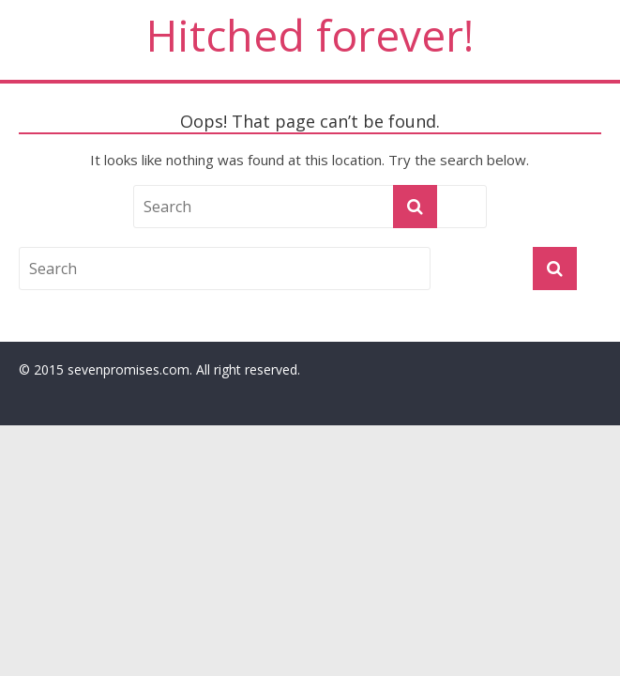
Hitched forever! (310, 35)
